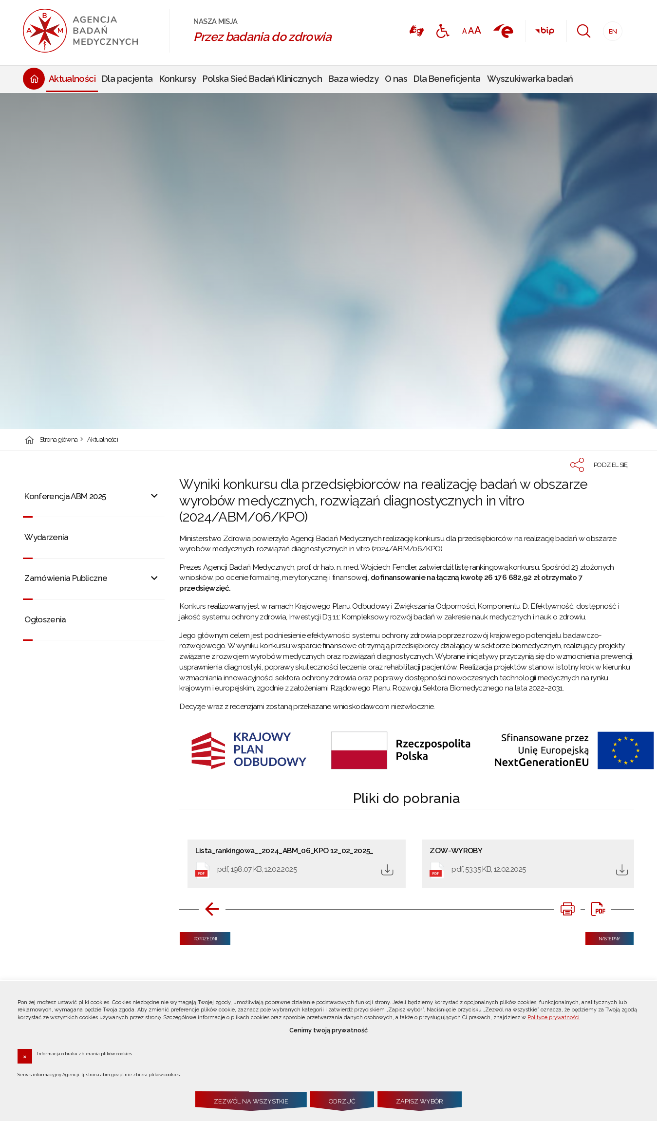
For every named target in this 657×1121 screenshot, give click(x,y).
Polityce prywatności (553, 1017)
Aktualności (102, 440)
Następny (602, 936)
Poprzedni (198, 936)
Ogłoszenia (45, 619)
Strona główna (58, 440)
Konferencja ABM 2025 (65, 496)
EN (610, 28)
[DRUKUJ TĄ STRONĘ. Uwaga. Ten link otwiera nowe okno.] (567, 909)
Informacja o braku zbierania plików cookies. (85, 1053)
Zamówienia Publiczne (65, 578)
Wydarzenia (46, 537)
